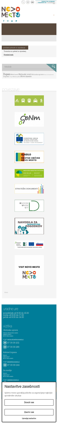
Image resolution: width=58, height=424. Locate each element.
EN (32, 2)
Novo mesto (25, 76)
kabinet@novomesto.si (13, 362)
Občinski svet (24, 74)
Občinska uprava (37, 74)
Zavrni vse (29, 412)
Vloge (11, 76)
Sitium (6, 292)
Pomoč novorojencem (49, 74)
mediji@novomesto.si (13, 380)
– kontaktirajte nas (46, 2)
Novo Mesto (16, 12)
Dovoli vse (29, 402)
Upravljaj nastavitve (29, 418)
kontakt (28, 2)
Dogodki (6, 76)
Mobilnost (14, 74)
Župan (6, 74)
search (23, 2)
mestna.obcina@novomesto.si (15, 339)
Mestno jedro (16, 76)
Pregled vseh (8, 55)
